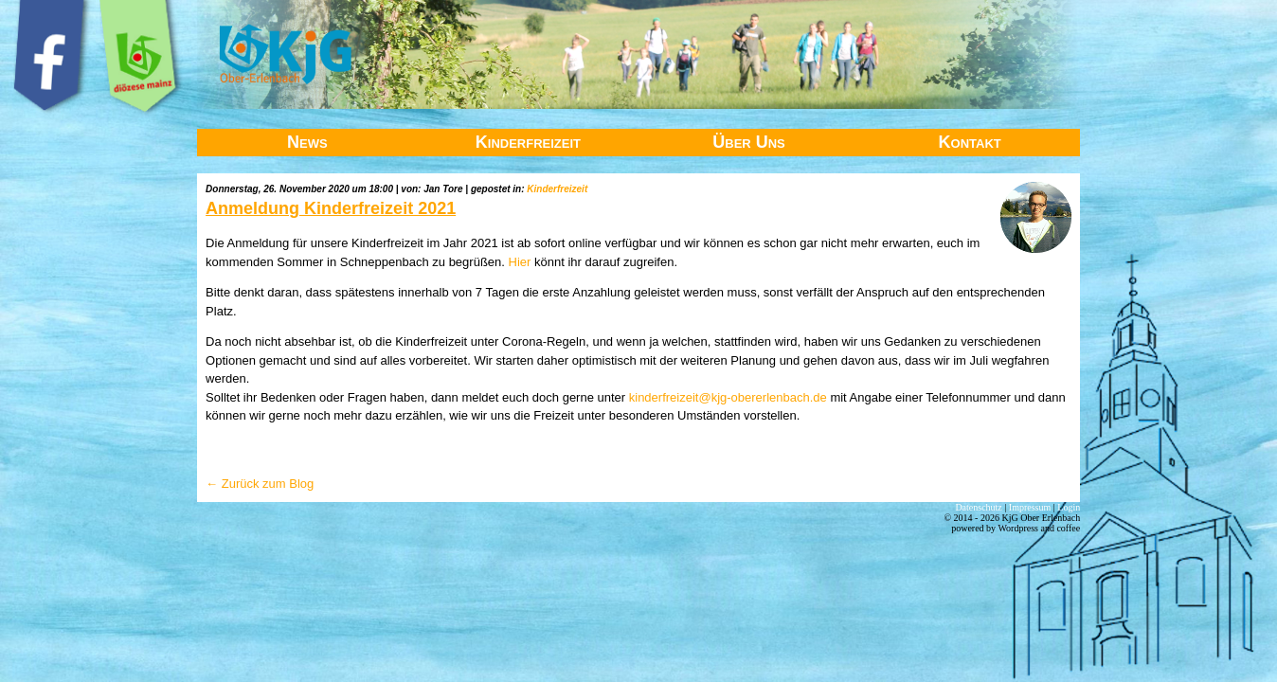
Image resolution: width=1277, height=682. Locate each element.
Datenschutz (978, 507)
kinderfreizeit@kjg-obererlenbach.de (728, 397)
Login (1068, 507)
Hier (520, 262)
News (307, 142)
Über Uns (748, 142)
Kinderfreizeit (528, 142)
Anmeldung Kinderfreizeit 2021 (331, 208)
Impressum (1030, 507)
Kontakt (970, 142)
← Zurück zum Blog (260, 483)
